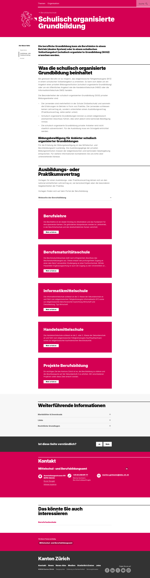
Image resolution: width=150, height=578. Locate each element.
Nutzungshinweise (92, 569)
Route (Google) (49, 481)
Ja (99, 444)
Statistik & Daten (85, 565)
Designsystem (60, 569)
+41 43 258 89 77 (80, 475)
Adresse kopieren (50, 484)
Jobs (98, 565)
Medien (71, 565)
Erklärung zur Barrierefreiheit (76, 569)
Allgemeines (23, 50)
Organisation (53, 3)
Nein (107, 444)
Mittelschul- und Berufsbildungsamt (55, 543)
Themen (41, 3)
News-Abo (61, 565)
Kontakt (22, 58)
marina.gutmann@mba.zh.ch (115, 475)
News (51, 565)
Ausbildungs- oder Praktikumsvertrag (25, 54)
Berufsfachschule (48, 12)
